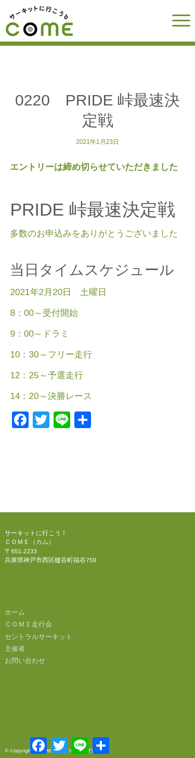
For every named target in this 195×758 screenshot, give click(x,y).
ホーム (15, 612)
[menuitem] (176, 21)
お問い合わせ (25, 660)
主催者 (15, 649)
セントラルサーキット (38, 637)
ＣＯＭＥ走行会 (28, 624)
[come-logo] (79, 21)
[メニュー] (176, 21)
